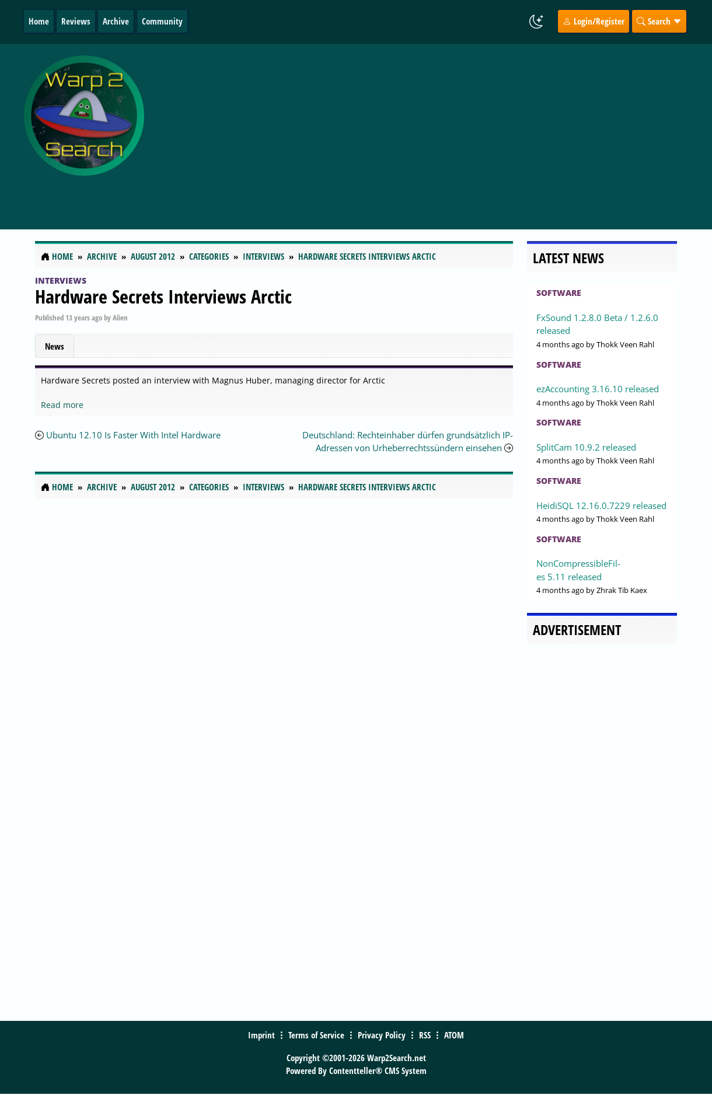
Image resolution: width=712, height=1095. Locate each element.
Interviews (60, 280)
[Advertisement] (431, 130)
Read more (62, 404)
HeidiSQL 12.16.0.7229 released (601, 505)
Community (162, 21)
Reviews (75, 21)
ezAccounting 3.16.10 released (597, 389)
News (54, 346)
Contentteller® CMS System (378, 1070)
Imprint (261, 1035)
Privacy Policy (382, 1035)
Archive (116, 21)
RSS (425, 1035)
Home (39, 21)
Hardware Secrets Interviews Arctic (163, 296)
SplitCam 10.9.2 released (586, 447)
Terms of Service (316, 1035)
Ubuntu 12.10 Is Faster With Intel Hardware (133, 435)
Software (558, 292)
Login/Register (593, 21)
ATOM (454, 1035)
